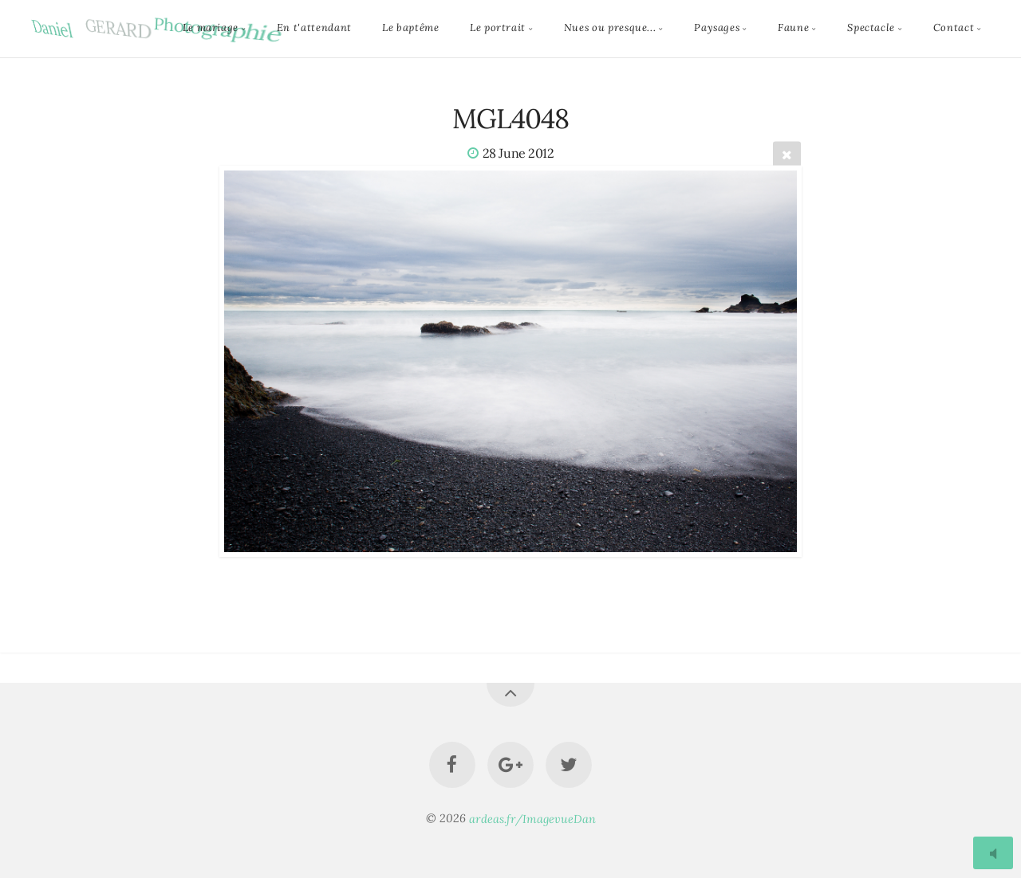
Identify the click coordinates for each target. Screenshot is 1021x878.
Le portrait (498, 28)
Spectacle (871, 28)
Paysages (716, 28)
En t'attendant (314, 28)
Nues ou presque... (610, 28)
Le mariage (210, 28)
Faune (793, 28)
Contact (953, 28)
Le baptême (410, 28)
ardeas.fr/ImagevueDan (532, 818)
